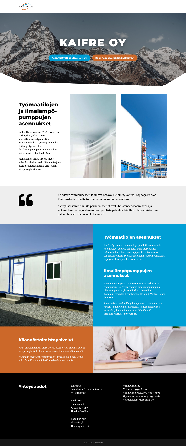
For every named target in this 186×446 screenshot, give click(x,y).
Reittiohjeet (79, 392)
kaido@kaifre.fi (81, 410)
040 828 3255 (80, 407)
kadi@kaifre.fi (81, 425)
